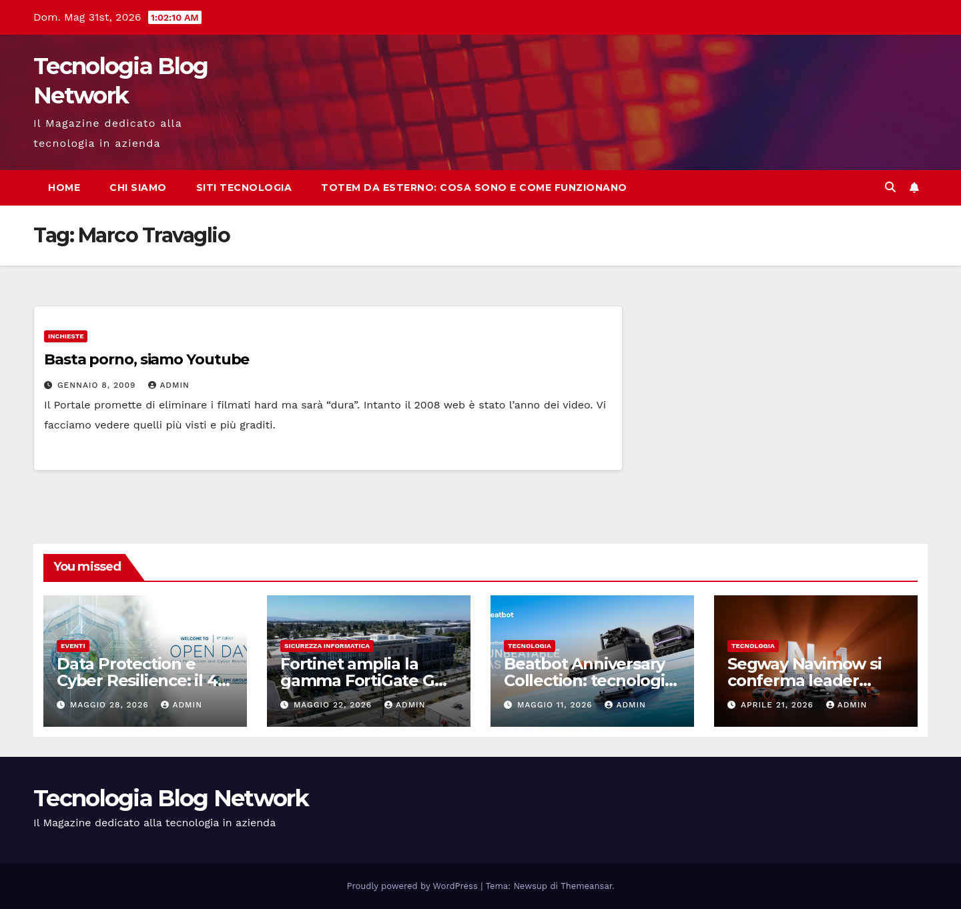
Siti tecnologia (244, 188)
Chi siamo (138, 188)
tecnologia (529, 645)
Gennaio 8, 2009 (98, 385)
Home (64, 188)
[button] (890, 187)
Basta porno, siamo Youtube (146, 359)
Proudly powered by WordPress (414, 886)
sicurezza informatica (327, 645)
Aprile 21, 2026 (779, 704)
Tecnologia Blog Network (170, 798)
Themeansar (586, 886)
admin (169, 385)
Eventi (73, 645)
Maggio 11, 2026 (556, 704)
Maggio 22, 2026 (334, 704)
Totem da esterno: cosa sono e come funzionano (474, 188)
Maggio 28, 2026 (111, 704)
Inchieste (65, 336)
